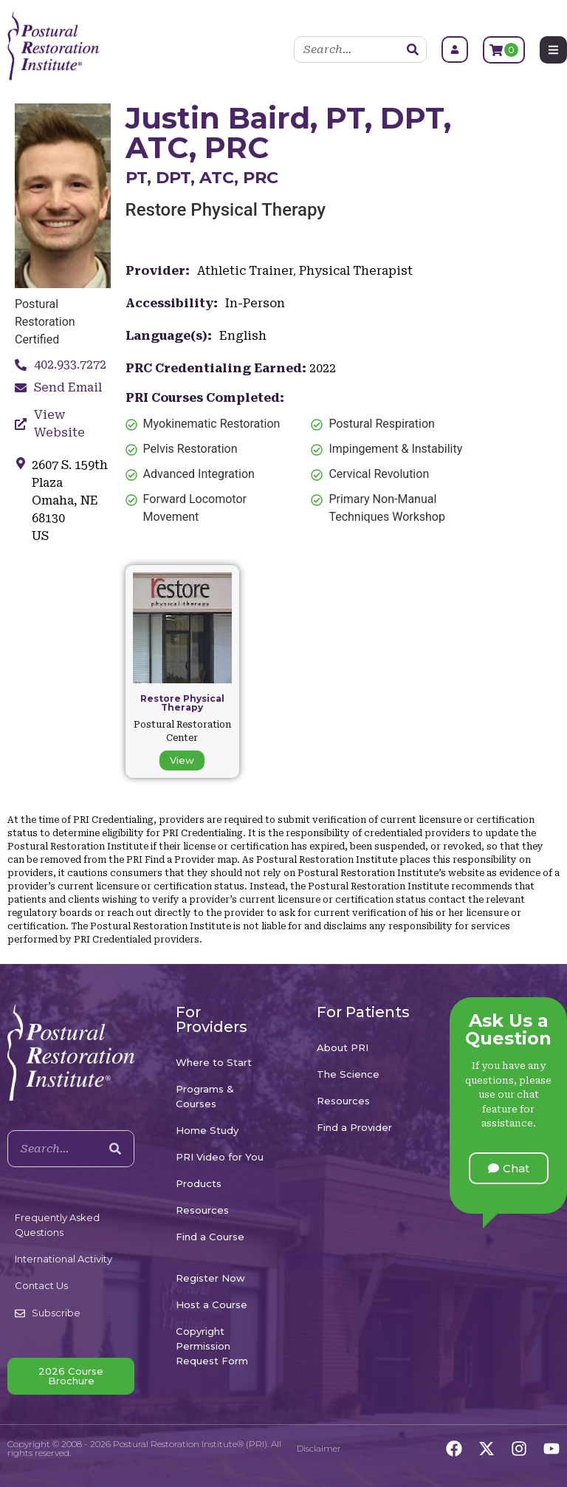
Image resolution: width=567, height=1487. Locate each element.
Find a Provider (354, 1127)
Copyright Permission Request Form (212, 1346)
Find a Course (210, 1236)
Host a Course (211, 1304)
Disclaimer (319, 1448)
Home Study (207, 1130)
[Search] (412, 49)
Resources (202, 1210)
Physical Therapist (356, 271)
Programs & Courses (205, 1096)
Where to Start (214, 1062)
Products (198, 1183)
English (243, 336)
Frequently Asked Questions (57, 1224)
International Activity (63, 1259)
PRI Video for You (220, 1157)
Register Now (210, 1278)
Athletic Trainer (245, 271)
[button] (509, 1168)
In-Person (255, 303)
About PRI (342, 1047)
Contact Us (41, 1285)
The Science (348, 1074)
